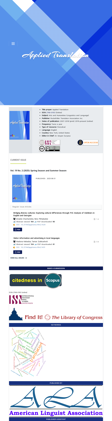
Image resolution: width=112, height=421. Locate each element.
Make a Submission (56, 268)
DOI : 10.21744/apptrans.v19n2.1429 (30, 225)
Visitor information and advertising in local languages (36, 238)
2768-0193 (50, 112)
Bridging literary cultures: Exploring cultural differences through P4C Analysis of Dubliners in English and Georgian (53, 214)
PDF (18, 229)
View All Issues (17, 258)
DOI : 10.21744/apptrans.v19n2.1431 (30, 247)
